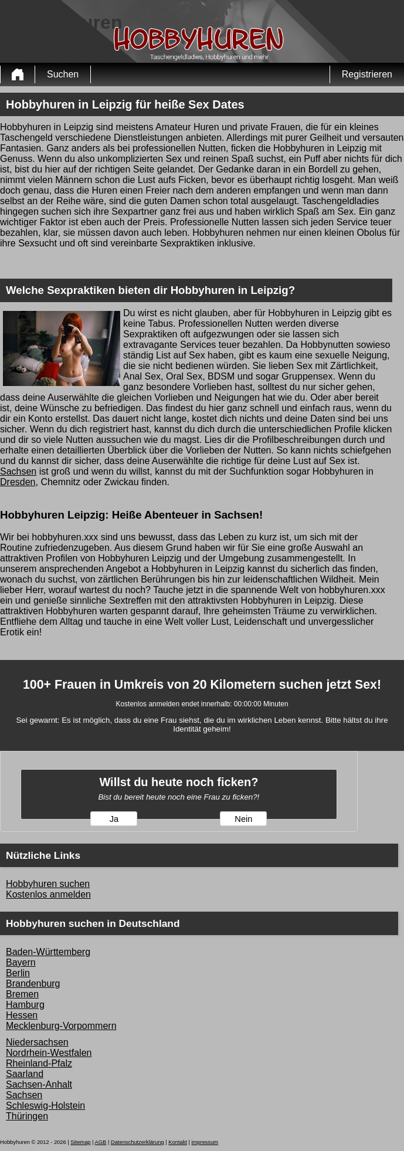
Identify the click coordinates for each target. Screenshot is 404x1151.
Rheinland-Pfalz (39, 1063)
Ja (114, 819)
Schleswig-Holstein (45, 1106)
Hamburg (25, 1005)
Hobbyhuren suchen (48, 884)
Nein (243, 819)
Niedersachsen (37, 1042)
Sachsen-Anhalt (39, 1084)
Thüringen (27, 1116)
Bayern (21, 962)
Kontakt (177, 1142)
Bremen (22, 994)
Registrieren (367, 74)
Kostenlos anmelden (48, 894)
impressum (205, 1142)
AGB (101, 1142)
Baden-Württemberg (48, 952)
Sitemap (80, 1142)
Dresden (17, 482)
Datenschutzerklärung (137, 1142)
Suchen (63, 74)
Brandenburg (33, 983)
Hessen (22, 1015)
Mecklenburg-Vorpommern (61, 1026)
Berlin (18, 973)
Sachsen (18, 471)
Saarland (24, 1074)
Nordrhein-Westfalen (48, 1053)
